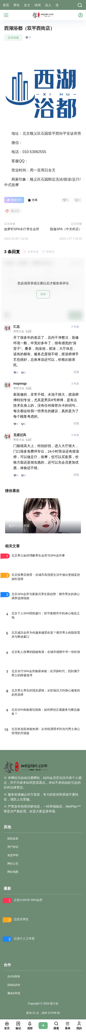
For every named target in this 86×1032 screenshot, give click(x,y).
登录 (43, 294)
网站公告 (12, 863)
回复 (76, 372)
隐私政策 (12, 838)
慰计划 (53, 1003)
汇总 (16, 326)
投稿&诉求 (13, 985)
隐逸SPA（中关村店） (66, 229)
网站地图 (12, 871)
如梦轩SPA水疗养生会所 (21, 229)
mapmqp (20, 383)
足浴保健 (13, 37)
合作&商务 (13, 976)
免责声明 (12, 855)
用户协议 (12, 846)
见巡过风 (19, 434)
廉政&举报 (13, 993)
